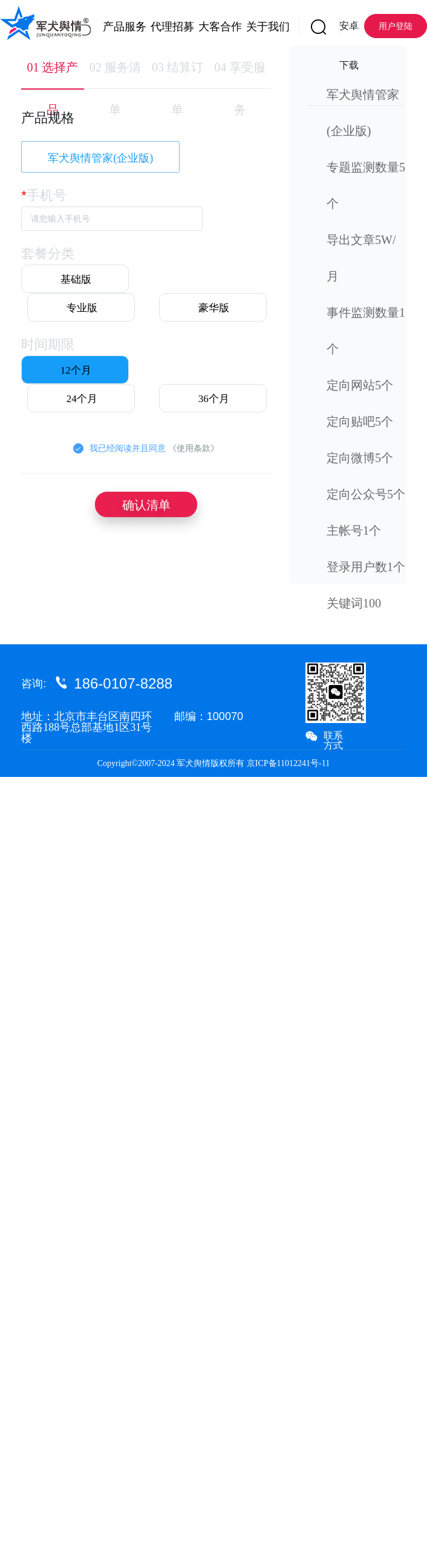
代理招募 (162, 27)
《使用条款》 (193, 448)
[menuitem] (115, 24)
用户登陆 (395, 26)
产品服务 (114, 27)
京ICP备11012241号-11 (288, 763)
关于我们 (258, 27)
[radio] (75, 279)
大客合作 (210, 27)
